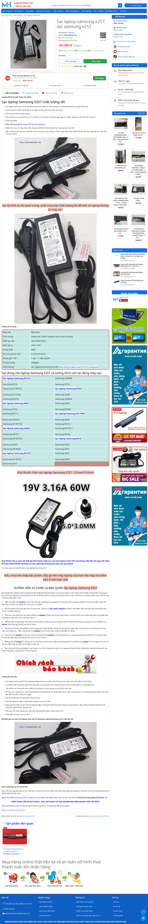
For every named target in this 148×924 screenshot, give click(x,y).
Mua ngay (95, 61)
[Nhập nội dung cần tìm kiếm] (84, 5)
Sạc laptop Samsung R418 (68, 438)
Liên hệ (123, 11)
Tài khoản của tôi (45, 902)
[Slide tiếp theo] (143, 113)
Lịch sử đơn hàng (46, 906)
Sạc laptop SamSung (32, 15)
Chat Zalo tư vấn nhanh (127, 41)
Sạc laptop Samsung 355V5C (98, 816)
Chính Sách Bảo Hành (84, 911)
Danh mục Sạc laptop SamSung (91, 797)
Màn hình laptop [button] (72, 11)
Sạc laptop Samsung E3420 (26, 816)
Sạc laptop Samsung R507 (16, 403)
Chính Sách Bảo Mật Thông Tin (88, 915)
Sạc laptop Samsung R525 (68, 388)
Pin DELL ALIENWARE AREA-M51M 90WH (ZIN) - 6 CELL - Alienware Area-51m (120, 137)
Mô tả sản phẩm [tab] (11, 93)
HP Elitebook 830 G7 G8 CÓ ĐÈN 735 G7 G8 (121, 231)
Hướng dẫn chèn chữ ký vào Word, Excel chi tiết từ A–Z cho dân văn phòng (133, 256)
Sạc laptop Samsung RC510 (16, 453)
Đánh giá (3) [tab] (67, 93)
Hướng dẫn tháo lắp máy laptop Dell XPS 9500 (132, 273)
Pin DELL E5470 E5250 (139, 199)
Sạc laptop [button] (29, 11)
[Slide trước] (139, 113)
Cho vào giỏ (70, 61)
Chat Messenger (124, 46)
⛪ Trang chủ (7, 11)
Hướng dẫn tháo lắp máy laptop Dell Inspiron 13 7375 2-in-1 (132, 265)
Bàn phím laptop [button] (43, 11)
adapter (22, 602)
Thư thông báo (45, 915)
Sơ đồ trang (117, 911)
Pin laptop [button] (18, 11)
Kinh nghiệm (87, 11)
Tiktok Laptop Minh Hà (126, 56)
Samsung (71, 33)
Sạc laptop (18, 15)
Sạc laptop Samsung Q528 (16, 428)
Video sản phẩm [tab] (49, 93)
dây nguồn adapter (57, 608)
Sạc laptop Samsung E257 (15, 810)
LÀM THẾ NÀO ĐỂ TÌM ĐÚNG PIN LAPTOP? (132, 281)
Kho (95, 11)
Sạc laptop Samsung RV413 (16, 378)
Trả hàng (116, 906)
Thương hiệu (118, 915)
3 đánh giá (78, 66)
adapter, (42, 615)
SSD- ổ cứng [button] (58, 11)
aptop (4, 624)
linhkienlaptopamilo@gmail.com (17, 913)
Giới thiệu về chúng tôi (85, 902)
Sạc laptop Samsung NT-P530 (69, 413)
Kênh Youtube (123, 51)
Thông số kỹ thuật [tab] (31, 93)
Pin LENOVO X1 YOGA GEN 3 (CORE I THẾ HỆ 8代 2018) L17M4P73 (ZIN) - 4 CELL (138, 233)
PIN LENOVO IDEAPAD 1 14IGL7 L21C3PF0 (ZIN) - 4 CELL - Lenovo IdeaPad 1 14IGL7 (138, 170)
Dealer (100, 11)
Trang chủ (7, 15)
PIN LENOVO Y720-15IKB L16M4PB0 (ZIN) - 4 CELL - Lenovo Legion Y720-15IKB (120, 201)
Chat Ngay (99, 78)
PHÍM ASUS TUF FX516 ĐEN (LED (120, 167)
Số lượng (61, 55)
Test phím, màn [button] (111, 11)
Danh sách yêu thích (47, 911)
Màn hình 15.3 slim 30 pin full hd (139, 134)
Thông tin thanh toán (84, 906)
